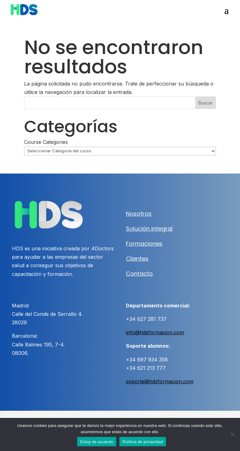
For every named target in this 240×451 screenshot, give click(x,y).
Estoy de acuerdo (96, 441)
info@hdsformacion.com (155, 332)
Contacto (139, 273)
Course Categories (46, 142)
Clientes (137, 258)
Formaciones (144, 244)
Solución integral (149, 229)
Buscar (205, 102)
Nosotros (139, 214)
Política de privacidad (142, 441)
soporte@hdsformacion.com (159, 381)
